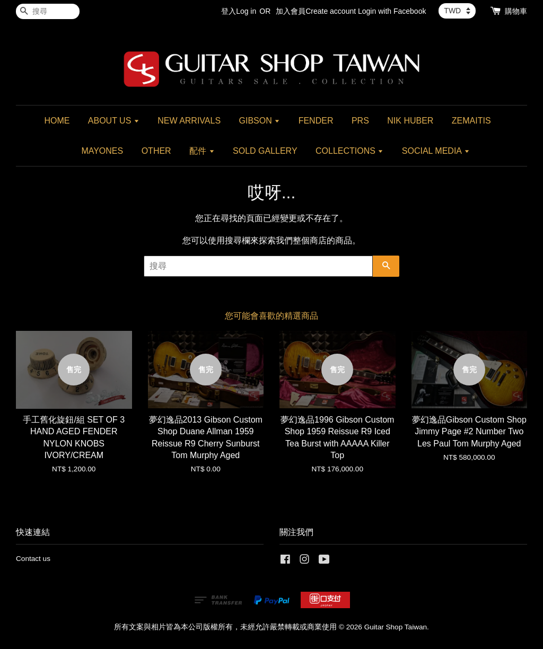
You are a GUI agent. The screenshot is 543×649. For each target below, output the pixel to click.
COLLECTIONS (349, 150)
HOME (56, 120)
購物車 (516, 11)
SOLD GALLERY (265, 150)
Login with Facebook (392, 11)
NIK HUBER (410, 120)
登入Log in (238, 11)
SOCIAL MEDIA (436, 150)
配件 (201, 150)
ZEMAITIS (471, 120)
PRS (360, 120)
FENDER (316, 120)
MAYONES (102, 150)
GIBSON (260, 120)
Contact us (33, 559)
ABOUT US (113, 120)
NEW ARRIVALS (189, 120)
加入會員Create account (316, 11)
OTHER (156, 150)
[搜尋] (48, 11)
